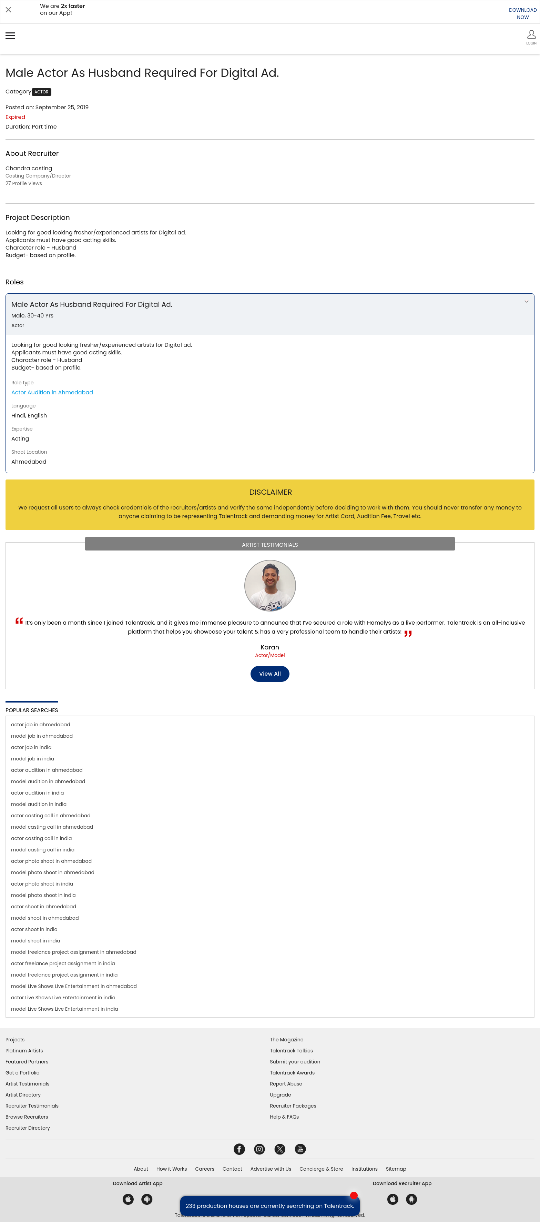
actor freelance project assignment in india (63, 963)
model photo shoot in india (43, 895)
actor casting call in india (41, 838)
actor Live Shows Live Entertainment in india (63, 997)
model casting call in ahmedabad (52, 827)
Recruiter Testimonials (32, 1106)
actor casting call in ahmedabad (51, 815)
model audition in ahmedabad (48, 781)
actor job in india (31, 747)
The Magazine (287, 1039)
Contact (232, 1169)
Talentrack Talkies (291, 1050)
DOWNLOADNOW (523, 14)
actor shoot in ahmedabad (43, 906)
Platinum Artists (24, 1050)
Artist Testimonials (27, 1084)
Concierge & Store (321, 1169)
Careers (204, 1169)
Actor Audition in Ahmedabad (52, 392)
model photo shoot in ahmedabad (52, 872)
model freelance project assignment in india (64, 974)
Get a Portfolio (22, 1072)
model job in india (32, 758)
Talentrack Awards (292, 1072)
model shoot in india (35, 940)
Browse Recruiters (27, 1117)
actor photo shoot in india (42, 883)
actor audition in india (37, 792)
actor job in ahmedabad (40, 724)
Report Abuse (286, 1084)
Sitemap (396, 1169)
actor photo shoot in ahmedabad (51, 861)
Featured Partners (27, 1061)
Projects (15, 1039)
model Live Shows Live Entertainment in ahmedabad (74, 986)
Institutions (364, 1169)
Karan (270, 647)
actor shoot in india (34, 929)
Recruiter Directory (28, 1128)
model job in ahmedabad (42, 736)
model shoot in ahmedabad (45, 918)
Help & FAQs (284, 1117)
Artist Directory (23, 1095)
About (141, 1169)
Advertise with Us (271, 1169)
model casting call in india (42, 849)
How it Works (171, 1169)
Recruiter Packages (293, 1106)
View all (270, 674)
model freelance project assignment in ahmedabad (73, 952)
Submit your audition (295, 1061)
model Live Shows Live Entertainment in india (64, 1009)
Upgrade (280, 1095)
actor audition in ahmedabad (47, 770)
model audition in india (39, 804)
